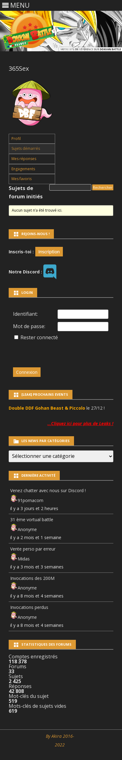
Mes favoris (21, 178)
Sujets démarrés (25, 148)
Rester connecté (39, 337)
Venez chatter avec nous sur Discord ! (48, 490)
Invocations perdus (29, 607)
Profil (16, 138)
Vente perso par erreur (32, 549)
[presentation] (55, 351)
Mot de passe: (29, 326)
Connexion (26, 372)
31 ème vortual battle (31, 519)
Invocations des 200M (32, 578)
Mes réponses (23, 158)
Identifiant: (25, 313)
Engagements (23, 168)
